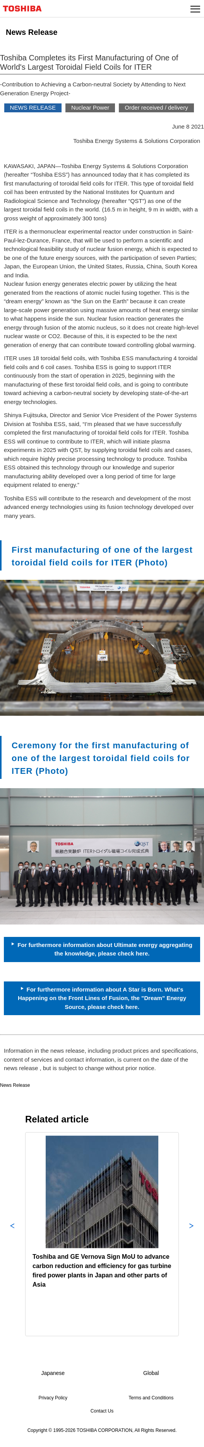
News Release (15, 1085)
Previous (12, 1234)
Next (191, 1234)
